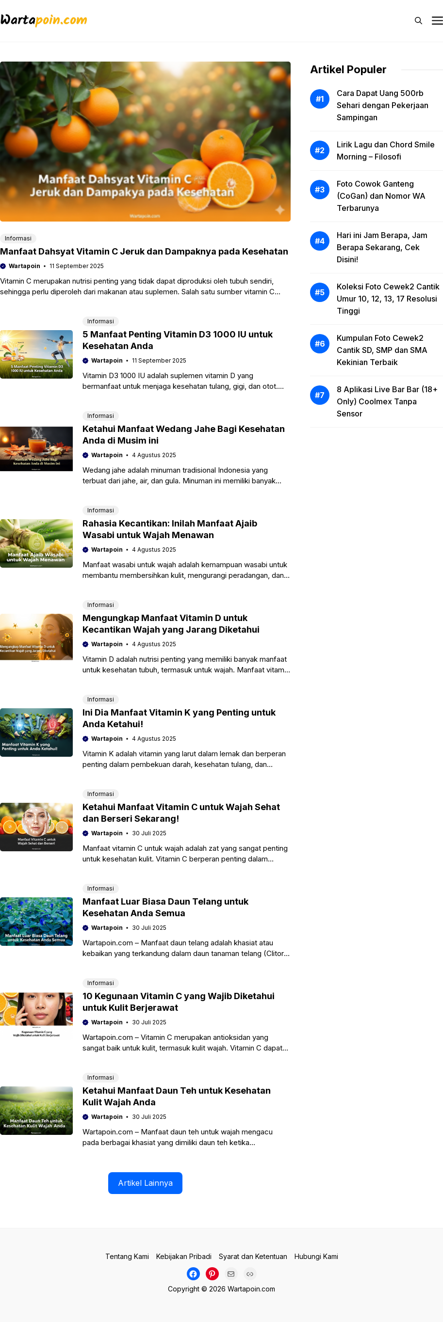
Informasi (18, 238)
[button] (418, 21)
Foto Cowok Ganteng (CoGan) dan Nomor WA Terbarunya (381, 196)
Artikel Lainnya (145, 1183)
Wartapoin (24, 266)
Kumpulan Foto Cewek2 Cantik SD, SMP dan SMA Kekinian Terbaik (382, 350)
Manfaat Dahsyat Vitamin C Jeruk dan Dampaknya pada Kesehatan (144, 251)
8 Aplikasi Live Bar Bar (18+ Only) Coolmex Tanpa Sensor (387, 401)
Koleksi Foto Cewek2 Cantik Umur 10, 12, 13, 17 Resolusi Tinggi (388, 299)
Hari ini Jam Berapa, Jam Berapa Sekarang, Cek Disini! (382, 247)
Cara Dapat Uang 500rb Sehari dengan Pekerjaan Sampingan (382, 105)
